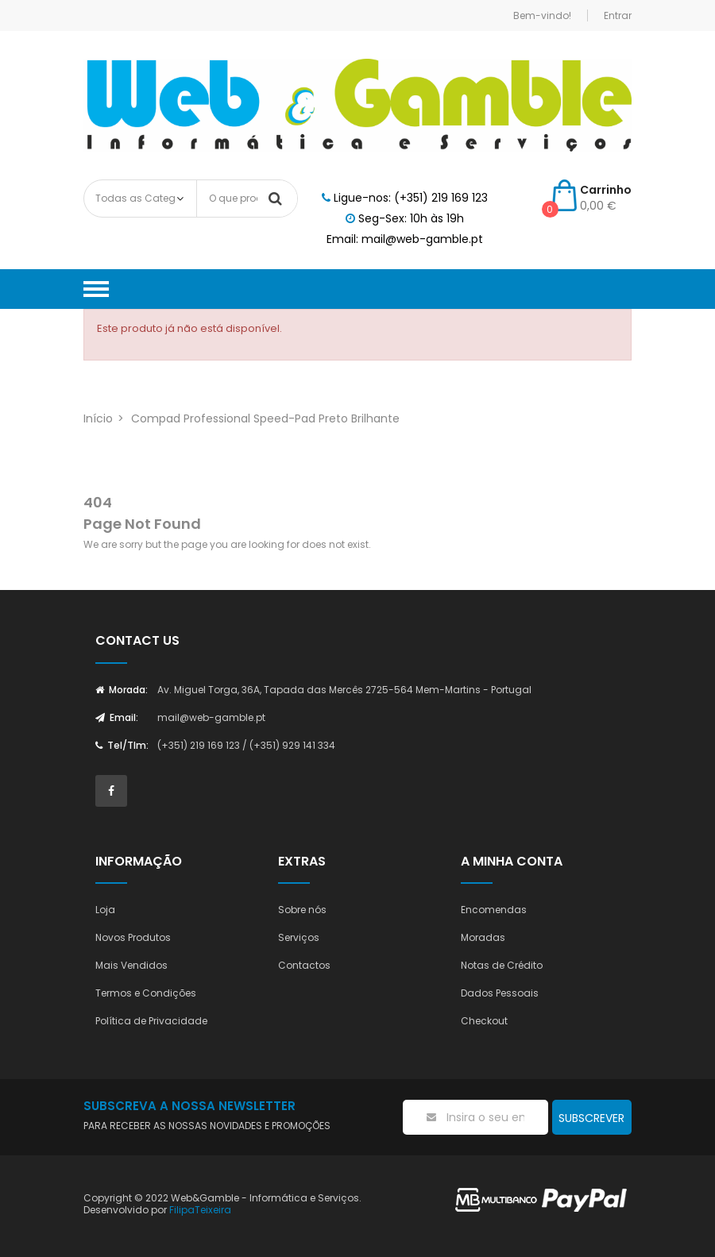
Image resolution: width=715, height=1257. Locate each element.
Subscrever (591, 1118)
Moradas (483, 937)
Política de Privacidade (151, 1021)
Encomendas (494, 909)
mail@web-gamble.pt (211, 717)
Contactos (304, 965)
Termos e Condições (145, 993)
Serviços (298, 937)
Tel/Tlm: (122, 745)
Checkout (484, 1021)
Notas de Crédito (502, 965)
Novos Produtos (133, 937)
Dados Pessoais (500, 993)
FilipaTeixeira (200, 1210)
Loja (105, 909)
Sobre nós (302, 909)
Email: (116, 717)
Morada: (121, 690)
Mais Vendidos (131, 965)
